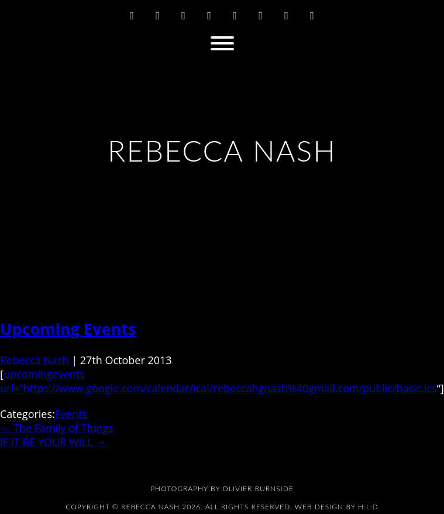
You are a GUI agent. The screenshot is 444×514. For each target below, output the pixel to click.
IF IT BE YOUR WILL (53, 442)
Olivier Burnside (257, 488)
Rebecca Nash (34, 360)
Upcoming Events (68, 329)
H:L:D (368, 506)
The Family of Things (56, 428)
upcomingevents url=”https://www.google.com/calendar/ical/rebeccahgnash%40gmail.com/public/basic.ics (218, 381)
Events (71, 414)
